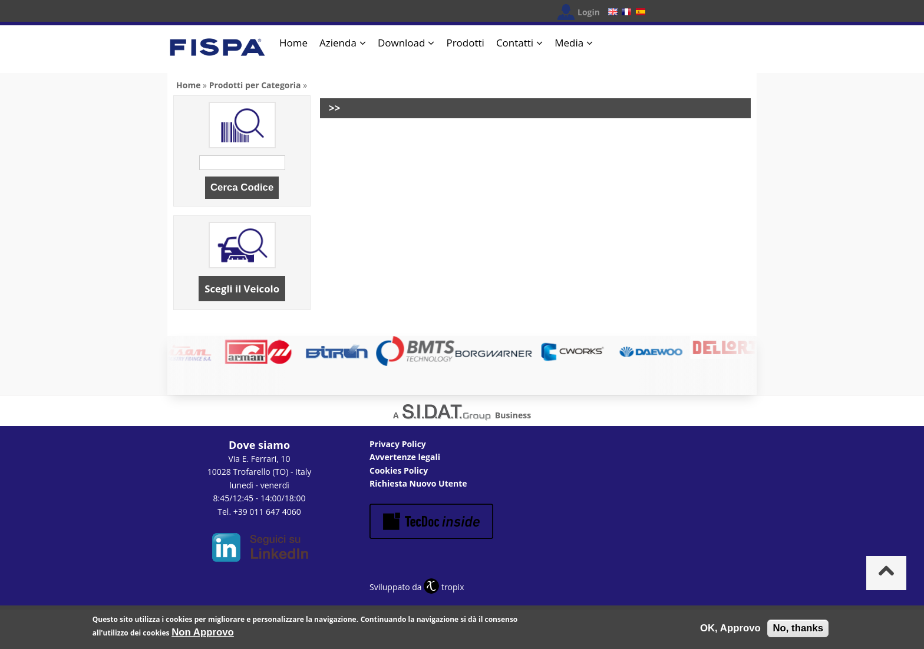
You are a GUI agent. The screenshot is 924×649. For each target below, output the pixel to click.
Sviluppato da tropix (416, 587)
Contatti (514, 42)
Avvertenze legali (404, 456)
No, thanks (798, 631)
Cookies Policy (398, 470)
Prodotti (465, 42)
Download (401, 42)
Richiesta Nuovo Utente (418, 483)
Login (589, 12)
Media (569, 42)
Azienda (338, 42)
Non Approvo (202, 634)
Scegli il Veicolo (241, 288)
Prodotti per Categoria (255, 85)
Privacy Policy (397, 444)
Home (293, 42)
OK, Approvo (730, 631)
